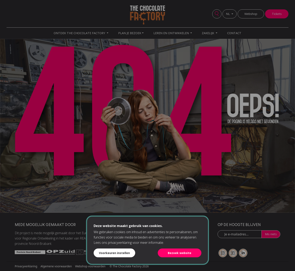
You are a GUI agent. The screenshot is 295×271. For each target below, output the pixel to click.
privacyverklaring (120, 242)
